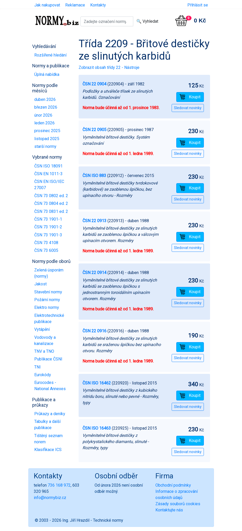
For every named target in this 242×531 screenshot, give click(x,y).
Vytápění (42, 329)
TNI (37, 367)
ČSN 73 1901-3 (48, 234)
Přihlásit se (197, 5)
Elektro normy (46, 307)
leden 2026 (44, 122)
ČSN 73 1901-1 (48, 219)
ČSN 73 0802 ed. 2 (51, 195)
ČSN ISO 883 (94, 175)
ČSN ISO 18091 (48, 166)
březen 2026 (45, 107)
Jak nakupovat (47, 5)
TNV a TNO (44, 351)
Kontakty (98, 5)
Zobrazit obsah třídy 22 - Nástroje (109, 67)
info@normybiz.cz (50, 497)
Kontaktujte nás (169, 510)
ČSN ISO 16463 (96, 428)
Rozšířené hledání (50, 55)
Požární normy (47, 299)
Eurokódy (42, 374)
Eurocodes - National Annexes (50, 385)
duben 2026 (45, 99)
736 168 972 (59, 485)
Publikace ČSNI (48, 359)
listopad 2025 (46, 138)
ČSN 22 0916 (94, 330)
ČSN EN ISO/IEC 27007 (49, 184)
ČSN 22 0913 (94, 220)
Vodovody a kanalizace (45, 340)
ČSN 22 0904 (94, 84)
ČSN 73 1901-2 (48, 226)
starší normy (45, 146)
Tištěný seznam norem (48, 438)
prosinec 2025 (47, 130)
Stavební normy (48, 291)
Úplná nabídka (46, 74)
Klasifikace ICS (48, 449)
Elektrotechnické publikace (49, 318)
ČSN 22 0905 (94, 129)
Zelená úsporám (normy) (48, 273)
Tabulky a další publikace (47, 424)
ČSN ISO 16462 (96, 383)
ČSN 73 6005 (46, 250)
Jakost (40, 283)
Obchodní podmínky (173, 485)
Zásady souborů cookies (177, 503)
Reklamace (75, 5)
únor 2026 (43, 115)
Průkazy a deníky (49, 413)
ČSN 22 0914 (94, 272)
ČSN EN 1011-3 (48, 173)
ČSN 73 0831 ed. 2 (51, 211)
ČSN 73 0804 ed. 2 (51, 203)
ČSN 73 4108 (46, 242)
